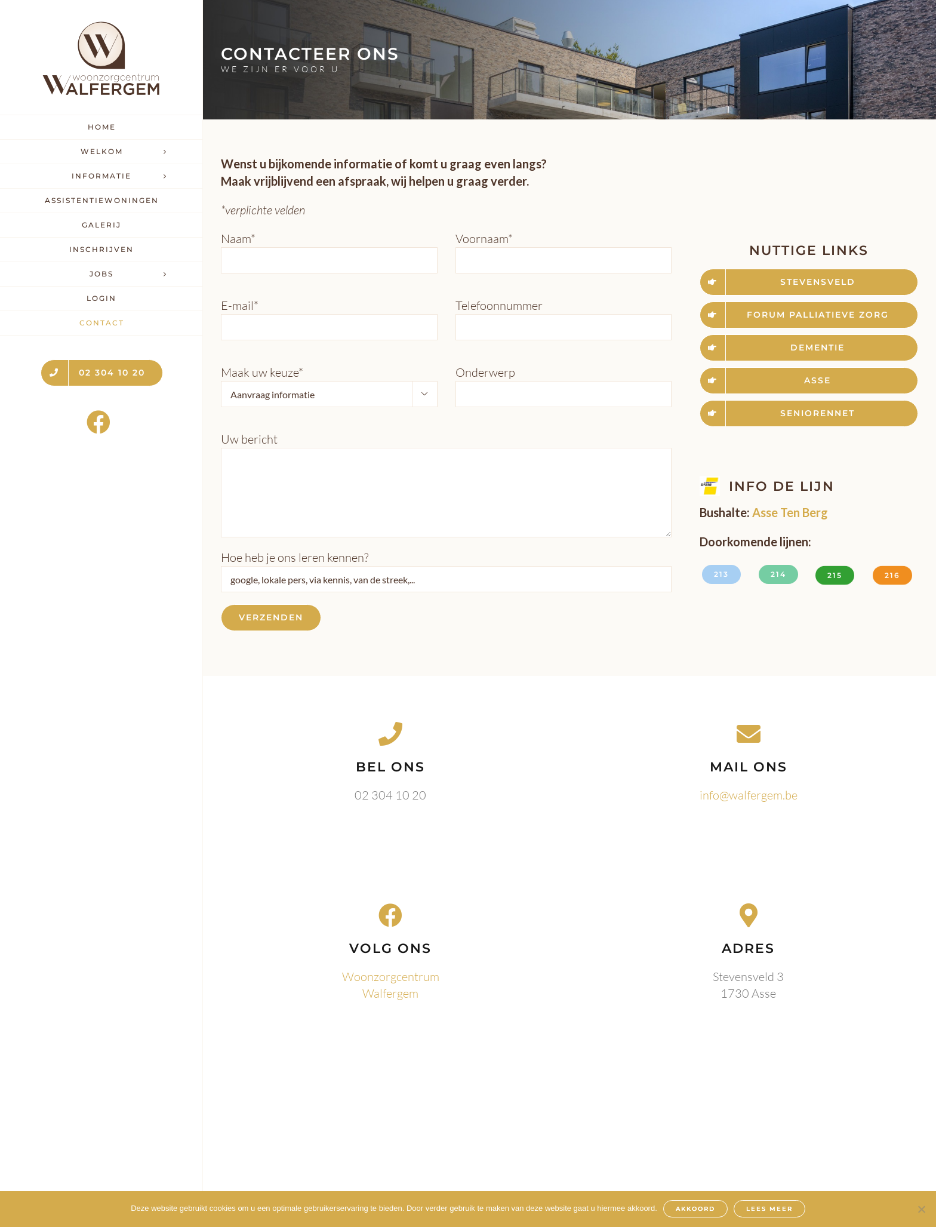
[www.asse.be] (809, 380)
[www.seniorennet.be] (809, 413)
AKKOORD (695, 1209)
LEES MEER (769, 1209)
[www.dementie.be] (809, 347)
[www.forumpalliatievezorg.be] (809, 315)
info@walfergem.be (749, 795)
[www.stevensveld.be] (809, 282)
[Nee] (921, 1209)
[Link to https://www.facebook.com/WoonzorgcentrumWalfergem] (98, 422)
